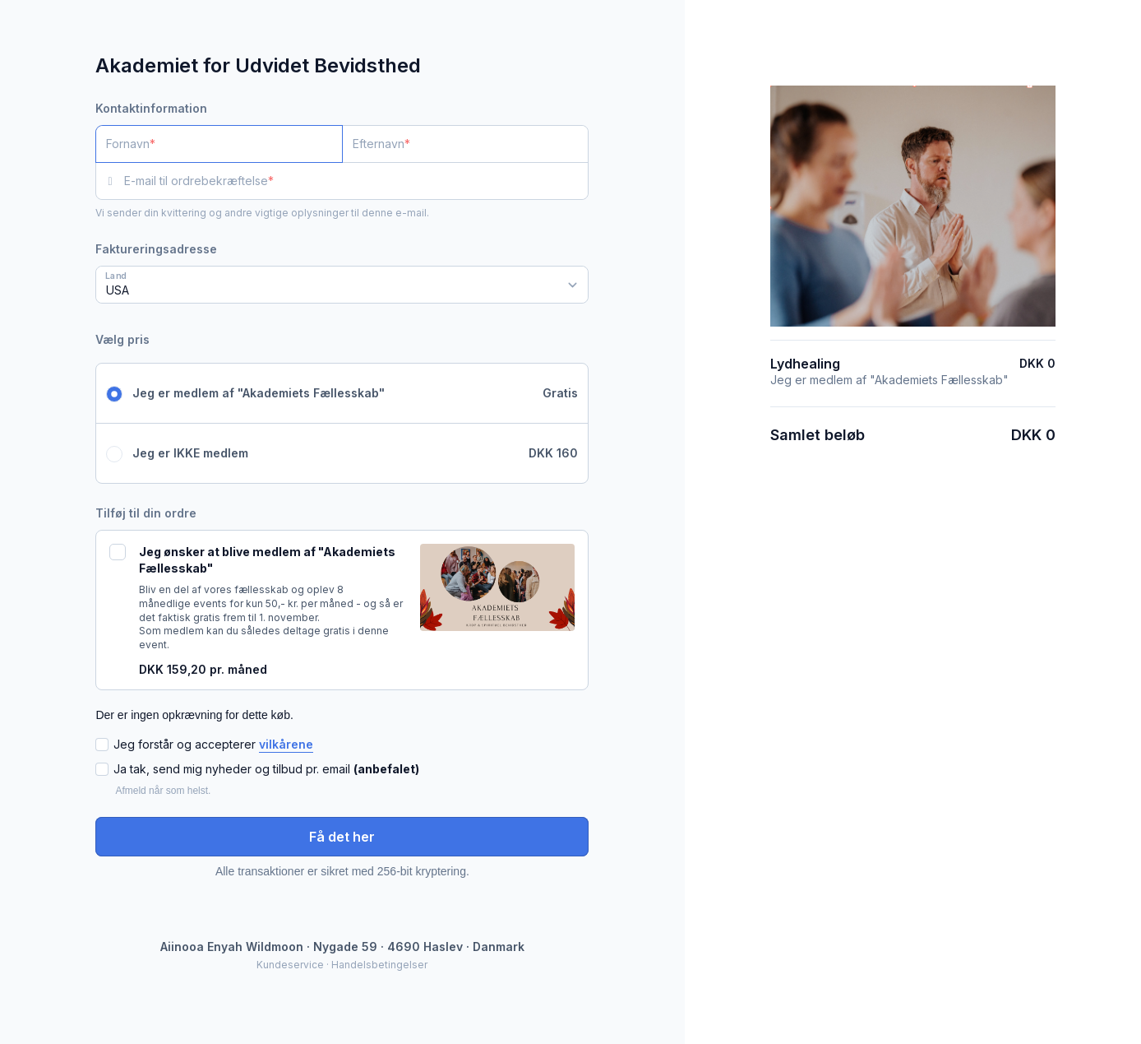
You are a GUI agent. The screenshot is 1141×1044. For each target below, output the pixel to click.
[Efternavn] (466, 144)
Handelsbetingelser (379, 964)
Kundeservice (290, 964)
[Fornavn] (219, 144)
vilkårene (286, 744)
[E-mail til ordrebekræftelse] (356, 181)
